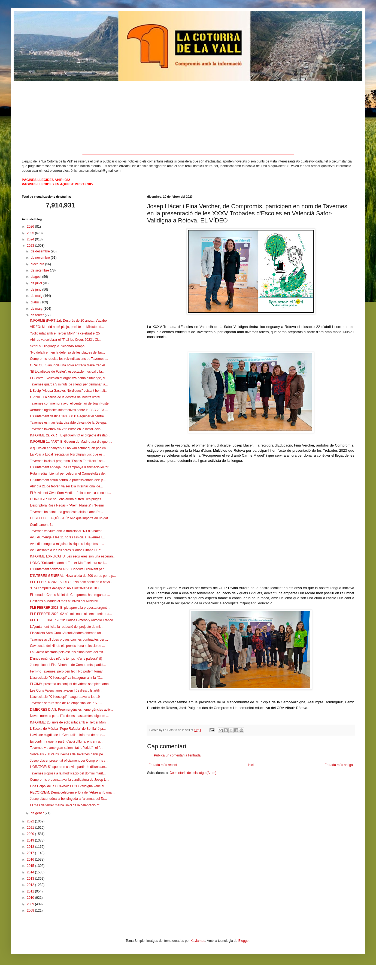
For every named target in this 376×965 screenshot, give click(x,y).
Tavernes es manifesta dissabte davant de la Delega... (69, 422)
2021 (31, 828)
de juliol (37, 283)
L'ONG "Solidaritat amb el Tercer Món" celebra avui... (68, 563)
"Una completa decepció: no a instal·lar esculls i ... (66, 588)
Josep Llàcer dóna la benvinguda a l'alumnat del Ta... (68, 799)
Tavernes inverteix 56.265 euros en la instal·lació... (66, 429)
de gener (38, 813)
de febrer (38, 315)
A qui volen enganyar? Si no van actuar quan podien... (69, 448)
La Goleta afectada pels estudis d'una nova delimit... (68, 652)
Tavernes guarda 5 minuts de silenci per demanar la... (69, 384)
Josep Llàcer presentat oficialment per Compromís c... (69, 760)
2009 (31, 904)
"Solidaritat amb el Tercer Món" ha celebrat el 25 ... (67, 333)
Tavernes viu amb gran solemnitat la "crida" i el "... (66, 748)
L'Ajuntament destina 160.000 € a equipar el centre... (68, 416)
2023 (31, 246)
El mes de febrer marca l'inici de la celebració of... (66, 805)
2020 (31, 834)
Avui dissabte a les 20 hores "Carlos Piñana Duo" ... (67, 550)
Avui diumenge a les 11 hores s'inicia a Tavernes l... (67, 537)
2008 (31, 910)
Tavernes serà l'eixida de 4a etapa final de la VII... (66, 703)
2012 (31, 885)
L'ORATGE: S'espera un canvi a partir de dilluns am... (69, 767)
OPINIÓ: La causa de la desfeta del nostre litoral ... (67, 397)
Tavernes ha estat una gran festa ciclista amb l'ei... (66, 512)
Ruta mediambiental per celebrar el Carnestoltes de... (68, 473)
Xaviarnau (197, 941)
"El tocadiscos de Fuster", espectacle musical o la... (67, 371)
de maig (37, 296)
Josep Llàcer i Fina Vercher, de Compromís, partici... (68, 665)
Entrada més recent (162, 765)
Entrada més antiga (339, 765)
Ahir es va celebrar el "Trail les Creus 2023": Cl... (65, 340)
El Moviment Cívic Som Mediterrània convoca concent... (70, 493)
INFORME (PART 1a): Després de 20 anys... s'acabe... (70, 320)
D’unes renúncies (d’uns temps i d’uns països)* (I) (66, 659)
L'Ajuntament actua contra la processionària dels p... (68, 480)
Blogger (244, 941)
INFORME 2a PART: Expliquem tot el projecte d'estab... (70, 435)
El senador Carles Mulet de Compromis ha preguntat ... (70, 595)
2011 (31, 891)
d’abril (35, 302)
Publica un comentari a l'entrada (177, 755)
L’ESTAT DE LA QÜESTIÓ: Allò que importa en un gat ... (70, 518)
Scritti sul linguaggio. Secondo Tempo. (57, 346)
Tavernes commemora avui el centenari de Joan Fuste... (70, 403)
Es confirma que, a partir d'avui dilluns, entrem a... (66, 741)
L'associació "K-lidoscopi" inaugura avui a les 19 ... (67, 697)
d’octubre (38, 264)
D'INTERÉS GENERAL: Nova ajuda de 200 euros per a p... (73, 576)
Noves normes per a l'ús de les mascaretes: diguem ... (69, 716)
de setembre (40, 270)
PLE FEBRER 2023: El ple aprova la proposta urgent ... (70, 608)
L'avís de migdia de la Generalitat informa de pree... (67, 735)
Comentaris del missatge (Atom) (192, 773)
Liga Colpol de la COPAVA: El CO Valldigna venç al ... (69, 786)
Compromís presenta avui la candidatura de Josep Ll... (69, 780)
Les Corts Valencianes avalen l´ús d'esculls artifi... (66, 690)
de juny (36, 289)
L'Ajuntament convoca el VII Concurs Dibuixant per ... (68, 569)
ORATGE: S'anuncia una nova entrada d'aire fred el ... (69, 365)
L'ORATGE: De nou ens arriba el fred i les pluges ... (67, 499)
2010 (31, 898)
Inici (251, 765)
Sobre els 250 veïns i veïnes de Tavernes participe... (68, 754)
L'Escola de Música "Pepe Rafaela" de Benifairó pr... (68, 729)
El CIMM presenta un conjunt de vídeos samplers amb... (70, 684)
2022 (31, 821)
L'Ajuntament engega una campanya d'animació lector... (70, 467)
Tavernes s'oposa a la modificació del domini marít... (68, 773)
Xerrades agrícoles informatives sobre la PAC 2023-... (69, 410)
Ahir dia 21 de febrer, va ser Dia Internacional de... (66, 486)
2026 (31, 226)
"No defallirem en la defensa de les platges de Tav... (67, 352)
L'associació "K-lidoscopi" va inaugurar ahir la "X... (66, 678)
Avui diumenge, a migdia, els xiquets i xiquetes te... (67, 544)
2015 (31, 866)
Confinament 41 (41, 525)
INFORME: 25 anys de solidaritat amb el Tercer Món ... (69, 722)
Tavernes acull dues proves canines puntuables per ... (69, 639)
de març (37, 308)
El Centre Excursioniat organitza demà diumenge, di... (69, 378)
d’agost (36, 277)
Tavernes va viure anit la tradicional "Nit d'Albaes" (66, 531)
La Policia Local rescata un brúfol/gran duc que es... (67, 454)
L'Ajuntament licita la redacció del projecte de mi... (66, 627)
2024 (31, 239)
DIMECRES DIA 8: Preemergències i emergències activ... (71, 709)
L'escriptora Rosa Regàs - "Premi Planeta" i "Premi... (68, 505)
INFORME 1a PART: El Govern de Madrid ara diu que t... (71, 442)
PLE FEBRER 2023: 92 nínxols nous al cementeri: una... (71, 614)
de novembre (41, 258)
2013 (31, 878)
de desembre (41, 251)
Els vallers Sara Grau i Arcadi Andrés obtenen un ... (67, 633)
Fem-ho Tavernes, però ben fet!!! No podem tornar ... (68, 671)
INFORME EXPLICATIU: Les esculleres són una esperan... (73, 556)
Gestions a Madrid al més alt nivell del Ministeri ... (66, 601)
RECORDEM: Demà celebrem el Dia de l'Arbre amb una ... (72, 792)
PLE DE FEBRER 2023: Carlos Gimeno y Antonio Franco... (73, 620)
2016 (31, 859)
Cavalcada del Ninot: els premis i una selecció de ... (67, 646)
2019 (31, 840)
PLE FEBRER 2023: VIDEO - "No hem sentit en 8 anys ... (71, 582)
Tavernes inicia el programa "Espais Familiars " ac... (67, 461)
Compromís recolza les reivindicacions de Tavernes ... (69, 359)
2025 (31, 233)
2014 (31, 872)
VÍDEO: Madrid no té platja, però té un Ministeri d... (67, 327)
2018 (31, 847)
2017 (31, 853)
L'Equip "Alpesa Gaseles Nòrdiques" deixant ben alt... (69, 391)
